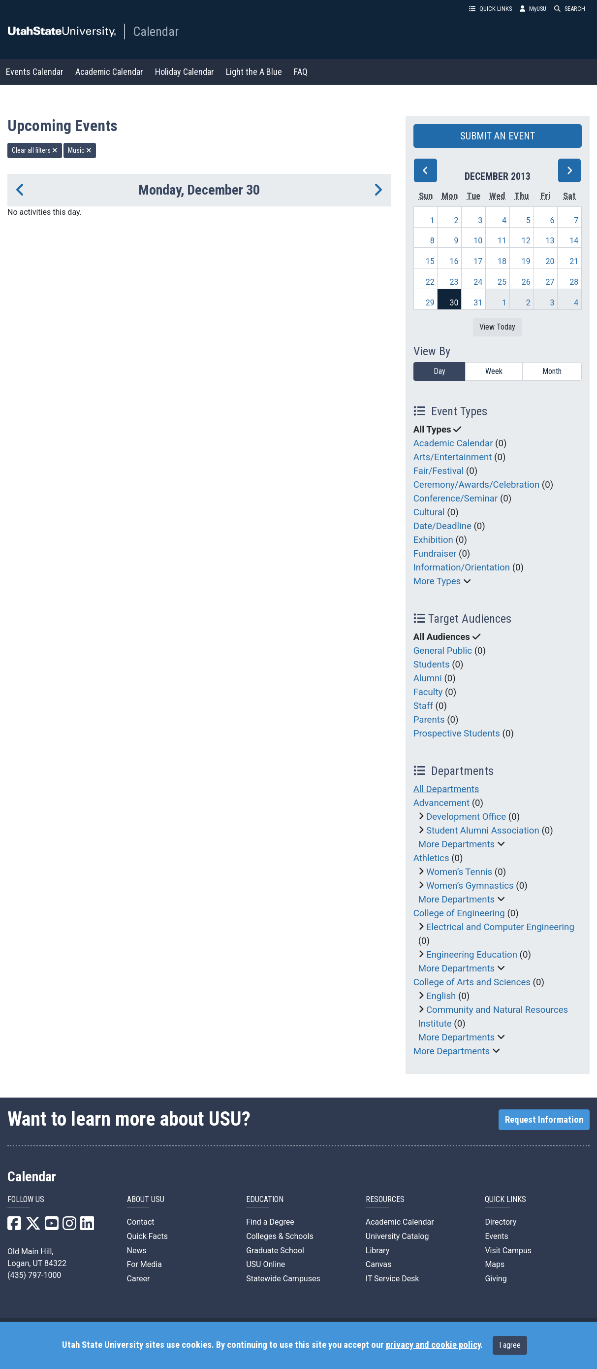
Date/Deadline (442, 526)
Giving (495, 1278)
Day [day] (439, 371)
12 (526, 240)
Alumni (427, 678)
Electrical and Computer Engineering (500, 927)
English (441, 996)
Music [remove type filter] (80, 150)
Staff (423, 706)
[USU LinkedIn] (87, 1226)
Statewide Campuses (283, 1278)
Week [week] (494, 371)
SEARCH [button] (569, 8)
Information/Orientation (461, 567)
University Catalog (397, 1236)
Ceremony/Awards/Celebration (476, 484)
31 (477, 302)
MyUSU (533, 8)
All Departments (446, 789)
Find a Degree (270, 1222)
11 (502, 240)
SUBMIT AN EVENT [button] (497, 136)
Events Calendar (34, 72)
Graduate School (275, 1250)
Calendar (156, 31)
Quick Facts (147, 1236)
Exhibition (433, 539)
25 (502, 282)
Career (138, 1278)
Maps (494, 1264)
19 (526, 261)
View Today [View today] (497, 327)
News (137, 1250)
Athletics (431, 858)
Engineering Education (471, 954)
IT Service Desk (392, 1278)
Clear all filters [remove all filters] (35, 150)
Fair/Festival (438, 471)
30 (453, 302)
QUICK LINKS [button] (490, 8)
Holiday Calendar (184, 72)
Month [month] (552, 371)
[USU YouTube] (52, 1226)
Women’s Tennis (459, 872)
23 (453, 282)
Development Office (466, 816)
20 (549, 261)
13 (549, 240)
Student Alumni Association (482, 830)
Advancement (441, 803)
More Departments (456, 844)
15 (430, 261)
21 (573, 261)
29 (430, 302)
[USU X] (33, 1226)
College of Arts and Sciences (472, 982)
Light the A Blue (254, 72)
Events (496, 1236)
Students (431, 664)
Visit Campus (508, 1250)
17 (477, 261)
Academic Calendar (109, 72)
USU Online (265, 1264)
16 (453, 261)
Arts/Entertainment (452, 457)
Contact (141, 1222)
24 (477, 282)
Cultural (429, 512)
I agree (510, 1345)
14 (573, 240)
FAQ (301, 72)
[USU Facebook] (14, 1226)
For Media (144, 1264)
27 (549, 282)
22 (430, 282)
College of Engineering (459, 913)
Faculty (428, 692)
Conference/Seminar (455, 498)
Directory (500, 1222)
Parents (429, 719)
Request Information (544, 1119)
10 (477, 240)
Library (377, 1250)
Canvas (379, 1264)
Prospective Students (456, 733)
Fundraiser (435, 553)
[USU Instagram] (69, 1226)
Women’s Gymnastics (470, 885)
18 (502, 261)
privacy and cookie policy (433, 1344)
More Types (437, 581)
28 (573, 282)
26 (526, 282)
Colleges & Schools (280, 1236)
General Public (442, 650)
